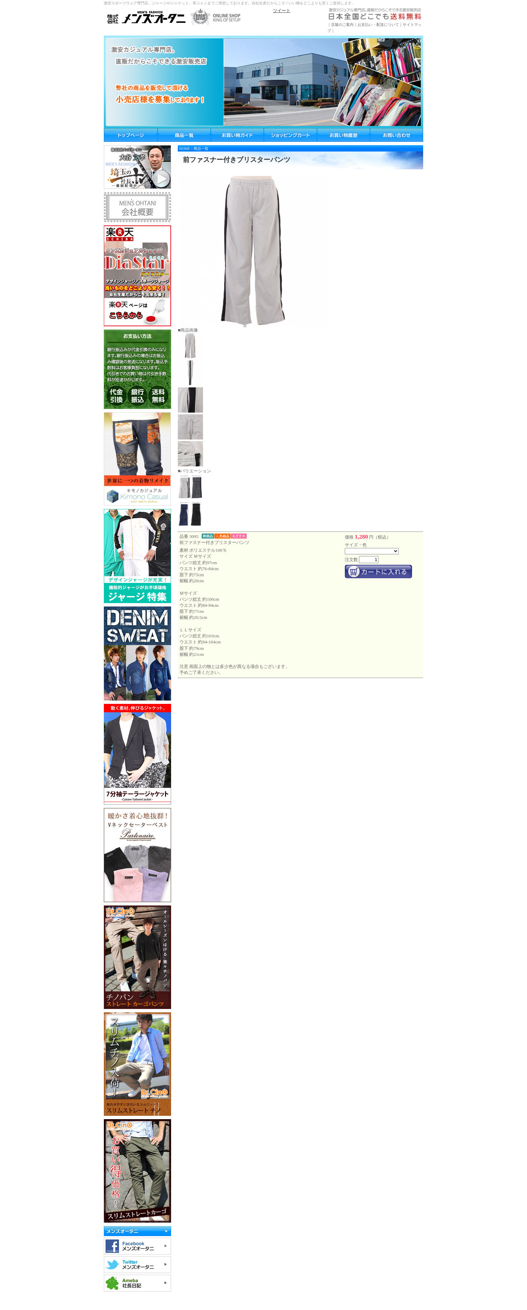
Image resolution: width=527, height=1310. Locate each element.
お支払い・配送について (378, 25)
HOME (184, 148)
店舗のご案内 (342, 25)
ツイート (281, 10)
